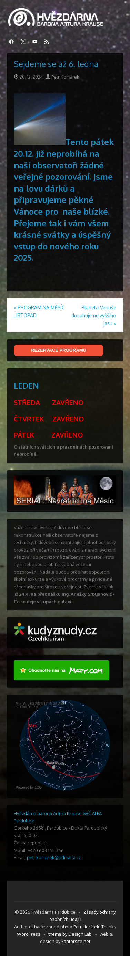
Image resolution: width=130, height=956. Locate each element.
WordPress (28, 934)
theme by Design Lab (70, 934)
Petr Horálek (86, 926)
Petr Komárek (62, 77)
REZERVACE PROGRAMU (58, 350)
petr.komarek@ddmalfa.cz (54, 857)
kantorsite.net (75, 941)
